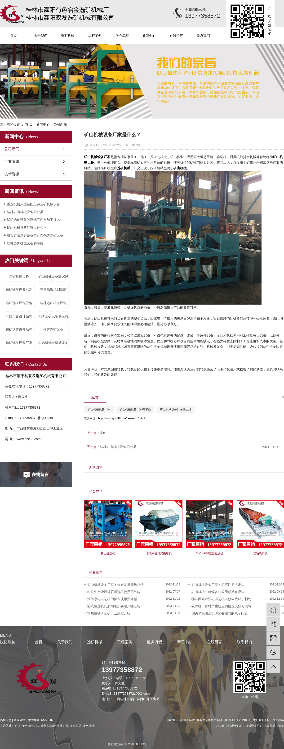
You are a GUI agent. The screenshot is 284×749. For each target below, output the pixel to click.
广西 (18, 725)
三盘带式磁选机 (274, 725)
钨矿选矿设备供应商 (53, 316)
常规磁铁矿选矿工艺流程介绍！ (110, 613)
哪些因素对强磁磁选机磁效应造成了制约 (221, 599)
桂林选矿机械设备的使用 (25, 243)
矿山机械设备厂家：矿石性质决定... (217, 585)
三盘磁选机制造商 (53, 290)
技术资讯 (11, 174)
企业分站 (19, 720)
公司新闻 (60, 124)
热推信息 (5, 720)
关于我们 (40, 35)
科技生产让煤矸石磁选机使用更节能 (113, 592)
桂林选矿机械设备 (53, 303)
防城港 (51, 725)
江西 (79, 725)
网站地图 (33, 720)
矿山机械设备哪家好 (53, 276)
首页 (13, 35)
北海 (66, 725)
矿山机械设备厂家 (99, 409)
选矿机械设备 (19, 276)
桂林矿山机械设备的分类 (25, 212)
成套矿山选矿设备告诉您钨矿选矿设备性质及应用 (38, 235)
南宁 (31, 725)
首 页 (29, 124)
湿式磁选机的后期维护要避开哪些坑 (113, 606)
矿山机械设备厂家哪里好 (175, 409)
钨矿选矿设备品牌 (19, 329)
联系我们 (203, 35)
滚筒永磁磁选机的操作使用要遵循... (113, 599)
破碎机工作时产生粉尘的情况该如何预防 (221, 606)
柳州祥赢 (278, 720)
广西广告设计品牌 (19, 316)
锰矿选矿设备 (53, 329)
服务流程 (122, 35)
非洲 (92, 725)
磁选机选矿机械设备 (53, 343)
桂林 (37, 725)
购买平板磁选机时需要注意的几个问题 (219, 613)
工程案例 (95, 35)
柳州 (24, 725)
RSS (44, 720)
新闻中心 (149, 35)
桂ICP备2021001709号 (243, 720)
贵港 (59, 725)
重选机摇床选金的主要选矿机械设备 (33, 204)
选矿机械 (67, 35)
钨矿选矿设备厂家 (19, 343)
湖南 (72, 725)
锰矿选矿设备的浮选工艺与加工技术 (33, 220)
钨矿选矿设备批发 (19, 290)
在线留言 (176, 35)
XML (52, 720)
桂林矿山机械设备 (227, 725)
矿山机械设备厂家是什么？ (27, 227)
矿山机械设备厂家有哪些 (135, 409)
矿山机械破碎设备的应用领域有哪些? (218, 592)
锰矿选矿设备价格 (19, 303)
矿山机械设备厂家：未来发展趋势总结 (115, 585)
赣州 (85, 725)
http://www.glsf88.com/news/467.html (121, 418)
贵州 (44, 725)
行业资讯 (11, 162)
